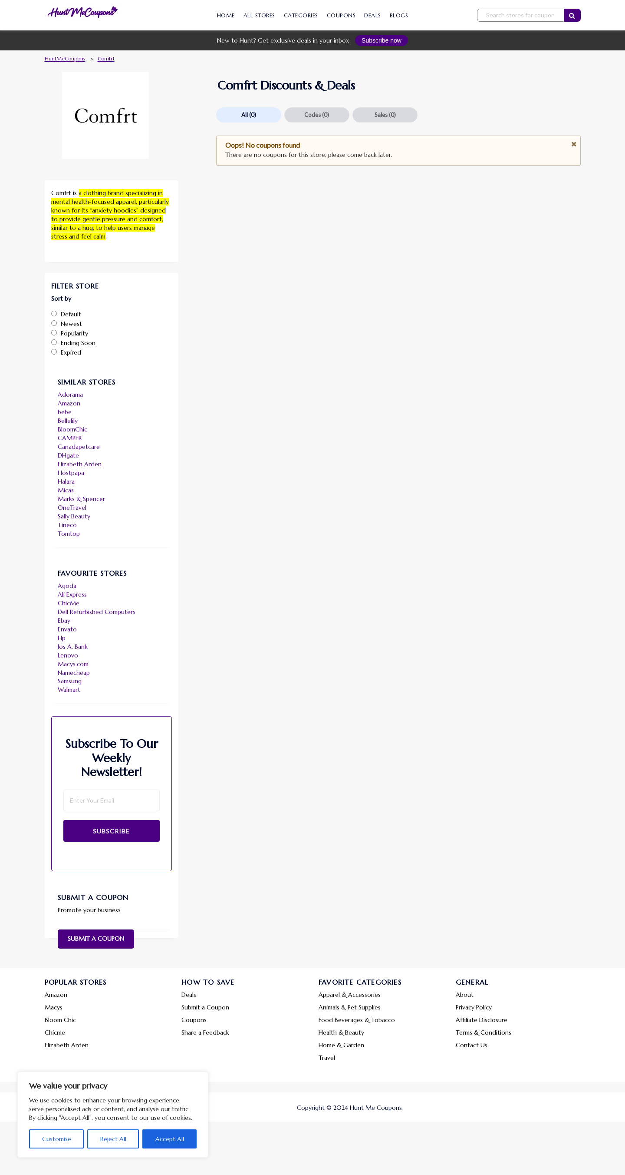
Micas (66, 490)
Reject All (113, 1139)
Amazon (69, 403)
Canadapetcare (79, 447)
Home (226, 15)
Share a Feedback (205, 1032)
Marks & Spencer (81, 499)
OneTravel (72, 507)
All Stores (259, 15)
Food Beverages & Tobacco (357, 1020)
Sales (385, 114)
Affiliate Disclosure (481, 1020)
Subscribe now (381, 40)
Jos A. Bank (73, 647)
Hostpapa (71, 473)
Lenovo (68, 655)
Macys (53, 1007)
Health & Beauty (341, 1032)
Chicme (55, 1032)
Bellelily (68, 421)
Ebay (64, 620)
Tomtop (69, 534)
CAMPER (70, 438)
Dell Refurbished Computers (96, 612)
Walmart (69, 690)
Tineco (67, 525)
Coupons (341, 15)
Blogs (399, 15)
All (248, 114)
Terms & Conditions (483, 1032)
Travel (327, 1058)
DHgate (68, 455)
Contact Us (471, 1045)
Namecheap (74, 673)
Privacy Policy (474, 1007)
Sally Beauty (74, 516)
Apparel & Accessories (350, 995)
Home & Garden (341, 1045)
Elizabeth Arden (80, 464)
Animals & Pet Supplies (350, 1007)
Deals (372, 15)
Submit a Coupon (96, 939)
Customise (56, 1139)
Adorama (70, 394)
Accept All (169, 1139)
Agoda (67, 586)
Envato (67, 629)
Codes (316, 114)
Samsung (70, 681)
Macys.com (73, 664)
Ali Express (72, 594)
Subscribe (111, 831)
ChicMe (68, 603)
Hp (62, 638)
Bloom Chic (60, 1020)
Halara (66, 481)
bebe (65, 412)
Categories (301, 15)
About (465, 995)
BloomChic (72, 429)
